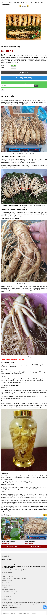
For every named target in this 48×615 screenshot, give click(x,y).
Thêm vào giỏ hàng (12, 546)
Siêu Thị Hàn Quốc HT (6, 596)
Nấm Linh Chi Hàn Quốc (6, 580)
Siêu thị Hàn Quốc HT (6, 500)
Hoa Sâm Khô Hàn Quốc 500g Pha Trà (8, 541)
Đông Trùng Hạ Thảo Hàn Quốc (8, 589)
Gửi (36, 85)
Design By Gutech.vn (31, 613)
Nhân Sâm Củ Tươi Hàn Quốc (27, 2)
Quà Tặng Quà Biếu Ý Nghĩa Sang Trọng (10, 591)
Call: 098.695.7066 (24, 78)
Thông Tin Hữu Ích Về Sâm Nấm (8, 594)
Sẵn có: (2, 65)
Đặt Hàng (24, 73)
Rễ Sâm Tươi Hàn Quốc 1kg (30, 541)
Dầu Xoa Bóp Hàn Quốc (6, 583)
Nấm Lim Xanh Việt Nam (6, 585)
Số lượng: (3, 67)
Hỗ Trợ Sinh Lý (4, 587)
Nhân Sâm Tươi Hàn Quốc (13, 2)
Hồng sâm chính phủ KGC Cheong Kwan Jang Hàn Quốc (13, 578)
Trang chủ (4, 2)
